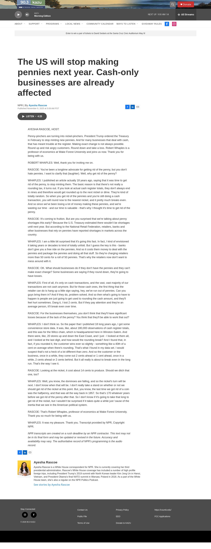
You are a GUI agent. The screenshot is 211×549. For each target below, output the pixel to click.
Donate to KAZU (123, 530)
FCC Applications (162, 523)
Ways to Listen (125, 30)
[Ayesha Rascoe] (24, 476)
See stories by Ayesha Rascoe (52, 491)
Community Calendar (100, 30)
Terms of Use (83, 530)
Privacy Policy (122, 516)
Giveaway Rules (152, 30)
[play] (18, 21)
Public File (82, 523)
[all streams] (185, 21)
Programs (52, 30)
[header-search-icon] (174, 8)
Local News (72, 30)
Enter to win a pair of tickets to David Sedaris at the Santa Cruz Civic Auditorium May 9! (105, 40)
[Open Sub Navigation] (24, 30)
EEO (118, 523)
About (18, 30)
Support (34, 30)
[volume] (27, 21)
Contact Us (82, 516)
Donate (188, 7)
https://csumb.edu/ (163, 516)
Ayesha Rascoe (38, 112)
